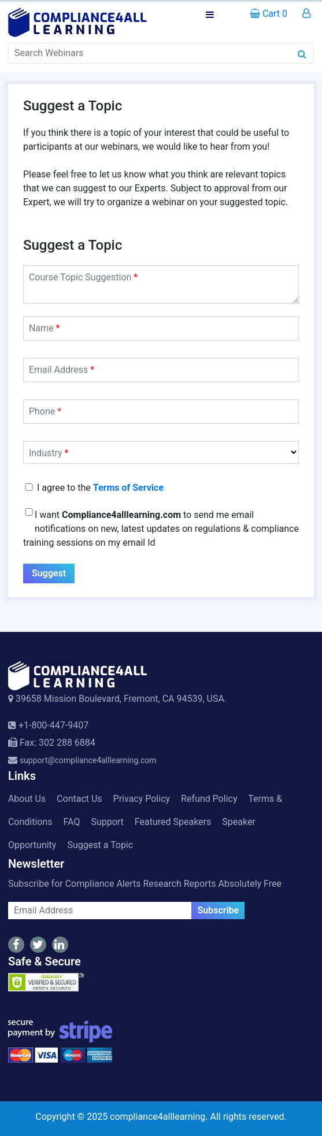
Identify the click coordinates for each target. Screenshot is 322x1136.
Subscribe (218, 910)
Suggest (49, 573)
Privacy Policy (142, 798)
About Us (27, 798)
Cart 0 (268, 13)
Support (107, 821)
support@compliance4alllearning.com (88, 760)
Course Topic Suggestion (83, 277)
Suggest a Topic (100, 844)
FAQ (72, 821)
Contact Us (79, 798)
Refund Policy (209, 798)
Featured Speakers (173, 821)
